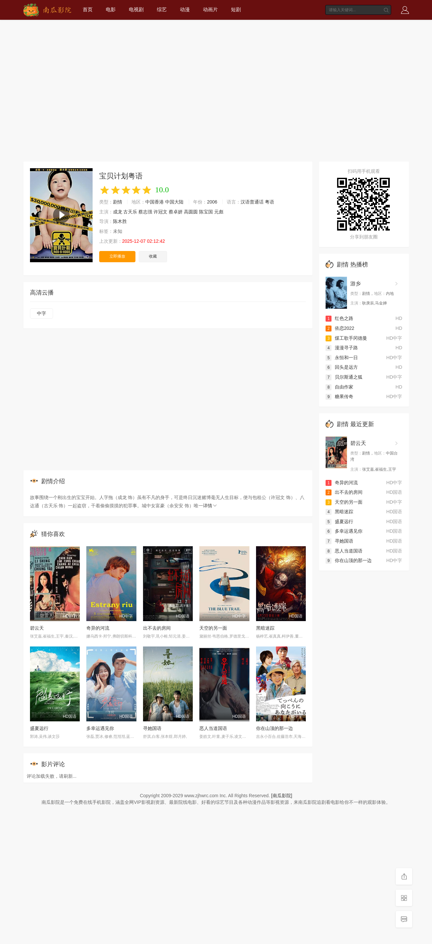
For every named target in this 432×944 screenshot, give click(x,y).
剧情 (117, 202)
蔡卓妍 (176, 211)
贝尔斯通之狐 (344, 377)
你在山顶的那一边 (274, 728)
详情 (210, 505)
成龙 (117, 211)
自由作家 (339, 387)
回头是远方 (342, 367)
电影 (111, 9)
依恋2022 (340, 328)
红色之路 (339, 318)
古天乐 (130, 211)
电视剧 (136, 9)
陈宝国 (206, 211)
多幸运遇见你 (100, 728)
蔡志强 (145, 211)
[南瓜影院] (281, 795)
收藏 (153, 256)
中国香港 (154, 202)
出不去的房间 (157, 628)
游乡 (355, 283)
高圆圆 (191, 211)
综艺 (162, 9)
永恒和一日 (342, 357)
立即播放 (117, 256)
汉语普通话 (252, 202)
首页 (88, 9)
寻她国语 (152, 728)
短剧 (236, 9)
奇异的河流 (97, 628)
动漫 (185, 9)
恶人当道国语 (213, 728)
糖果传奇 (339, 396)
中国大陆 (174, 202)
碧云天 (37, 628)
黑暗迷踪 (265, 628)
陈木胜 (120, 221)
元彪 (218, 211)
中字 (41, 313)
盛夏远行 (39, 728)
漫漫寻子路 (342, 347)
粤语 (269, 202)
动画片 (210, 9)
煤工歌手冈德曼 (346, 338)
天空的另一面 (213, 628)
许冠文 (160, 211)
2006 (212, 202)
